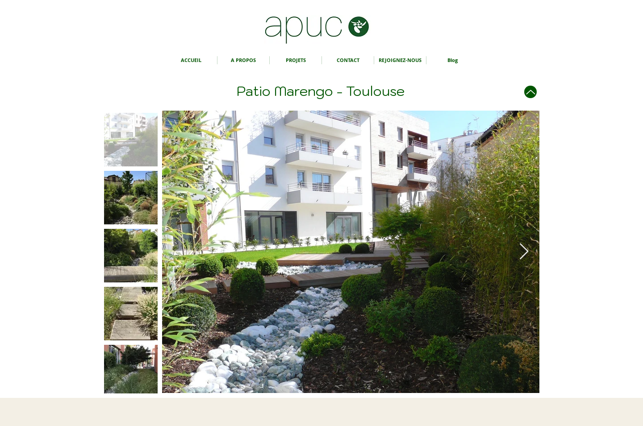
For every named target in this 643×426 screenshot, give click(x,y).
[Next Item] (524, 252)
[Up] (530, 92)
